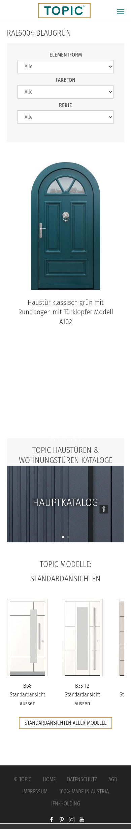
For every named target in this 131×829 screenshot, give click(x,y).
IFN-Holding (65, 803)
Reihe (65, 105)
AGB (112, 779)
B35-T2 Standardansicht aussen (82, 694)
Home (49, 779)
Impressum (34, 791)
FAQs (65, 426)
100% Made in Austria (84, 791)
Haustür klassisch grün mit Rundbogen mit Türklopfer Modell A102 (65, 312)
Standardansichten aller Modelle (65, 723)
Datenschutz (82, 779)
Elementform (66, 54)
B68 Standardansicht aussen (27, 694)
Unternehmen (65, 439)
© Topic (22, 779)
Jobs (65, 412)
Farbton (65, 80)
